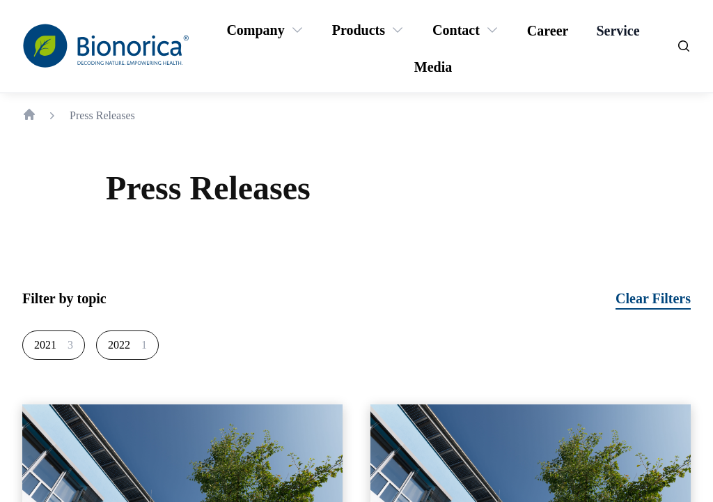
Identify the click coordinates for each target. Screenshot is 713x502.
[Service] (618, 31)
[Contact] (456, 30)
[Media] (433, 67)
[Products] (358, 30)
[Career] (548, 30)
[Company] (255, 30)
